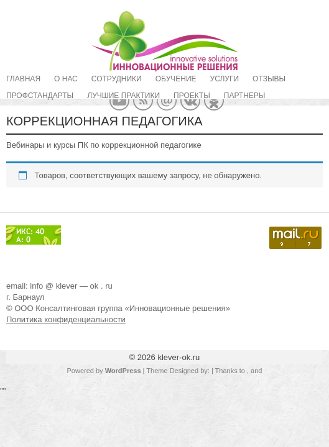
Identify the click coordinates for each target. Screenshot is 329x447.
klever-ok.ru (178, 357)
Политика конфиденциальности (66, 319)
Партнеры (245, 95)
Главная (23, 78)
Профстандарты (39, 95)
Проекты (192, 95)
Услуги (224, 78)
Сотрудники (116, 78)
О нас (66, 78)
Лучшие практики (123, 95)
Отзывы (269, 78)
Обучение (176, 78)
